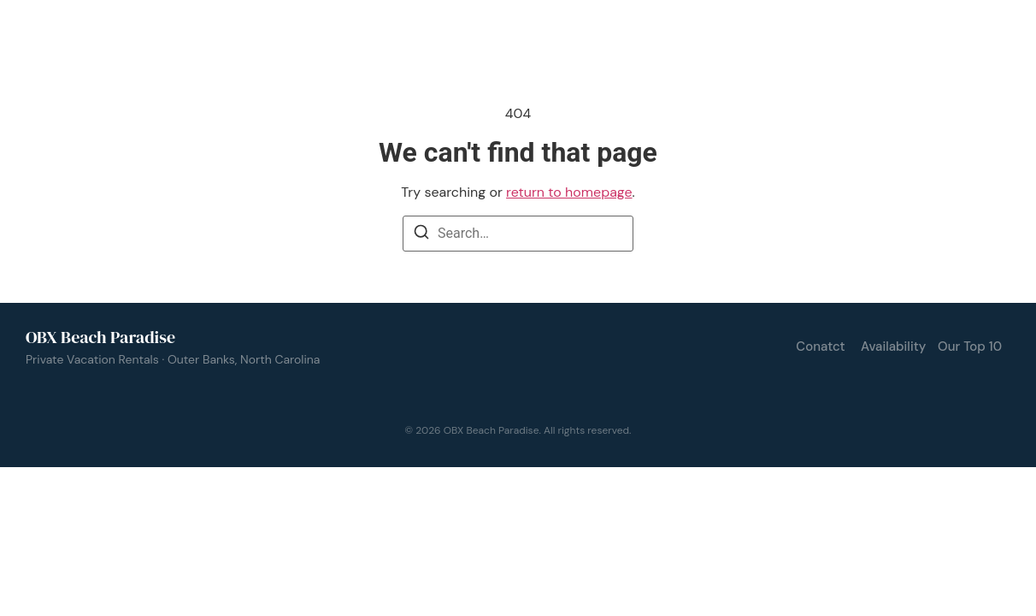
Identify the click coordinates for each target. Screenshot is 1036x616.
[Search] (421, 234)
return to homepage (569, 192)
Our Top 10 (970, 346)
